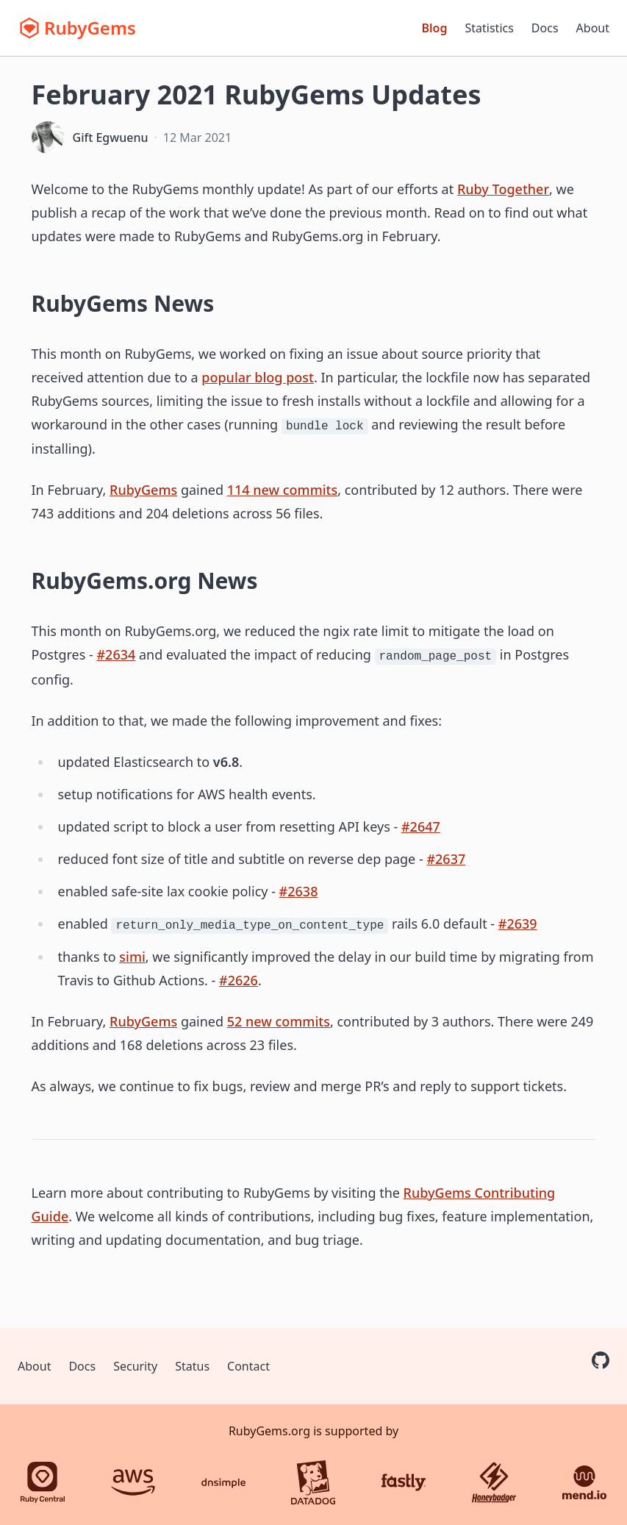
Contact (248, 1366)
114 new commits (282, 490)
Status (192, 1366)
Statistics (489, 28)
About (592, 28)
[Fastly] (404, 1482)
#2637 (445, 859)
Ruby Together (503, 189)
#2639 (517, 923)
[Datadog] (313, 1482)
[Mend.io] (584, 1482)
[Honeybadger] (494, 1482)
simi (132, 956)
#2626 (238, 980)
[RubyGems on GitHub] (600, 1360)
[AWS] (133, 1482)
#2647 (420, 826)
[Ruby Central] (43, 1482)
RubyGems (143, 490)
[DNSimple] (223, 1482)
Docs (545, 28)
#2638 (298, 891)
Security (135, 1366)
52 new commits (278, 1021)
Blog (435, 28)
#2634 (115, 654)
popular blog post (257, 377)
